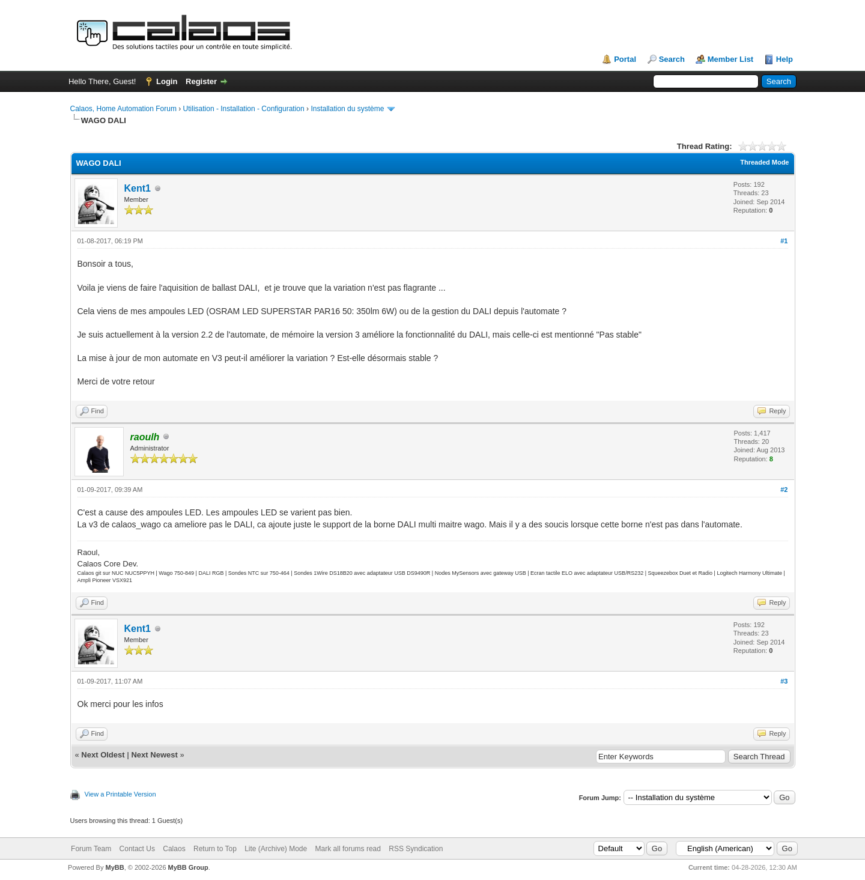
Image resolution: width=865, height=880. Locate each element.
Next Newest (154, 754)
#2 (784, 489)
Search (672, 59)
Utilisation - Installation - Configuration (244, 109)
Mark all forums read (348, 849)
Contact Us (137, 849)
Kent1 (137, 188)
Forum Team (91, 849)
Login (166, 81)
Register (201, 81)
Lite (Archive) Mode (275, 849)
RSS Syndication (416, 849)
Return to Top (215, 849)
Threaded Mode (764, 162)
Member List (731, 59)
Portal (625, 59)
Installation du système (347, 109)
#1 (784, 240)
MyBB (114, 867)
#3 (784, 681)
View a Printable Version (120, 794)
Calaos (174, 849)
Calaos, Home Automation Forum (123, 109)
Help (784, 59)
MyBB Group (188, 867)
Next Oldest (102, 754)
